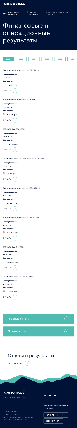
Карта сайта (48, 408)
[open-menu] (72, 4)
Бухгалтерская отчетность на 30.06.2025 (21, 188)
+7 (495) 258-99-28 (10, 414)
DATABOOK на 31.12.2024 (14, 247)
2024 (34, 59)
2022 (60, 59)
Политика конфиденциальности (56, 405)
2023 (47, 59)
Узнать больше (18, 363)
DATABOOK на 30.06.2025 (14, 129)
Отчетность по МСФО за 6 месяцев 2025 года (23, 159)
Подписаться (53, 421)
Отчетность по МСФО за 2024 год (18, 277)
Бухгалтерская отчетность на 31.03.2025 (21, 218)
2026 (21, 59)
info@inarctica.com (10, 411)
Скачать (10, 91)
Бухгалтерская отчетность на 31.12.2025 (21, 70)
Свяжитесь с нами (56, 415)
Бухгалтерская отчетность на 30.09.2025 (21, 100)
